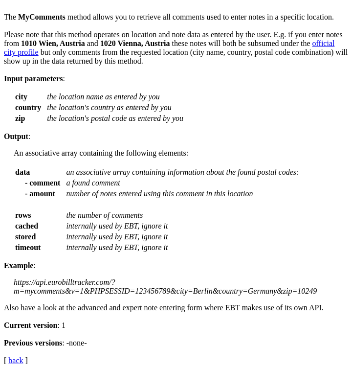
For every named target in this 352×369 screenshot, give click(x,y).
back (15, 360)
